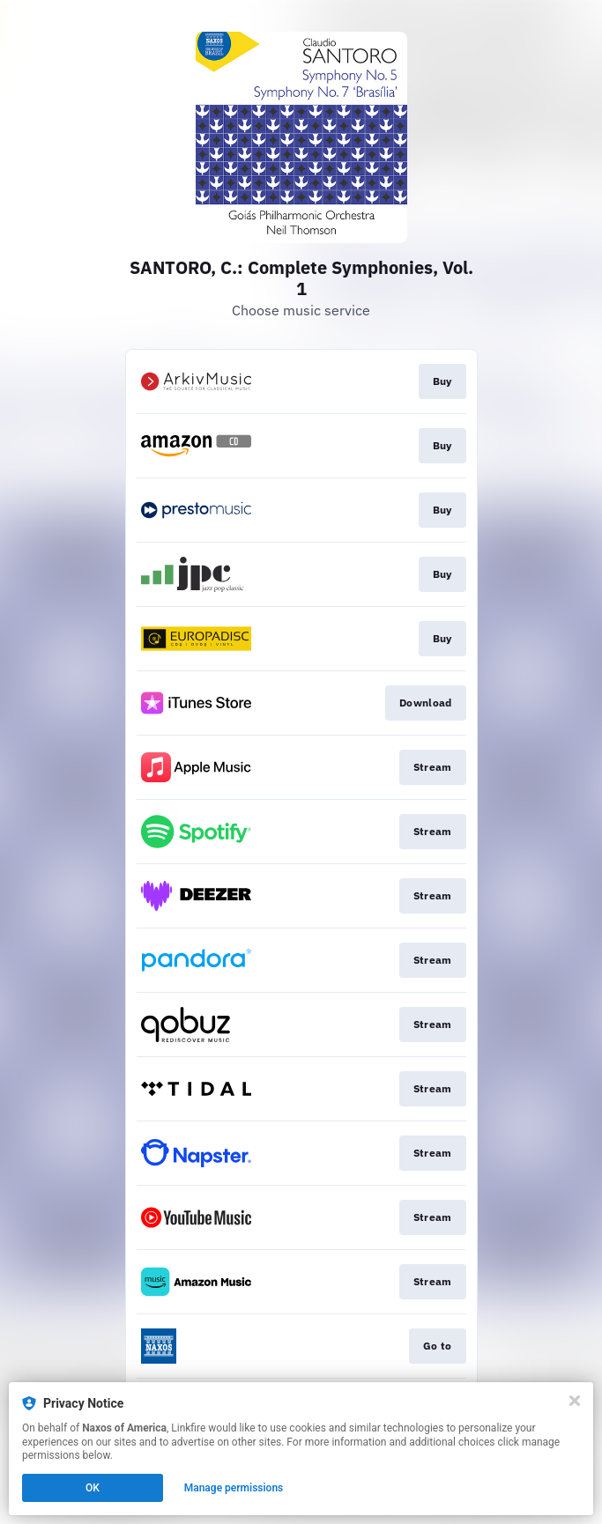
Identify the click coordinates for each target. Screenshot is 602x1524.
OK (92, 1488)
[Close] (575, 1401)
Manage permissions (234, 1488)
